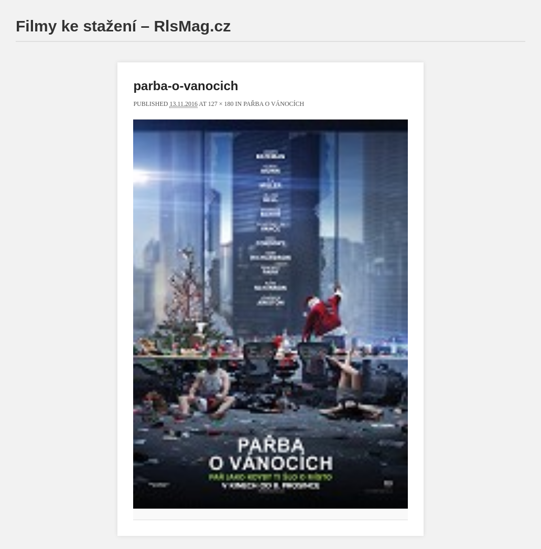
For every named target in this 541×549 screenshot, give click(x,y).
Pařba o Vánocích (273, 103)
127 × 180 (221, 103)
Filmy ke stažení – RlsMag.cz (123, 26)
